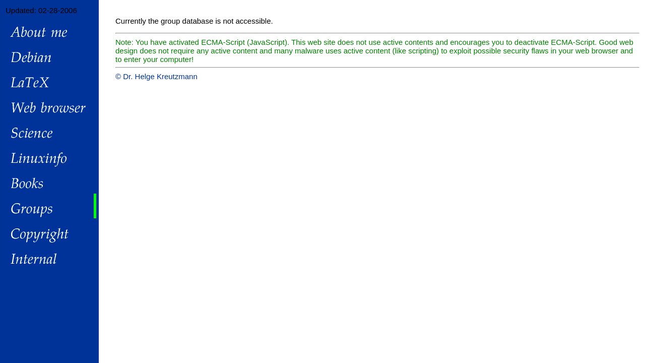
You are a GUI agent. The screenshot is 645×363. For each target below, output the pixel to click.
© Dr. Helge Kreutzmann (156, 76)
